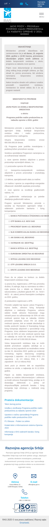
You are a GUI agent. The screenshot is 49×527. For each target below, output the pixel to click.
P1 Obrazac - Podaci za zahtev (17, 421)
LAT (6, 4)
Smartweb (24, 523)
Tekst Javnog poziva (13, 404)
